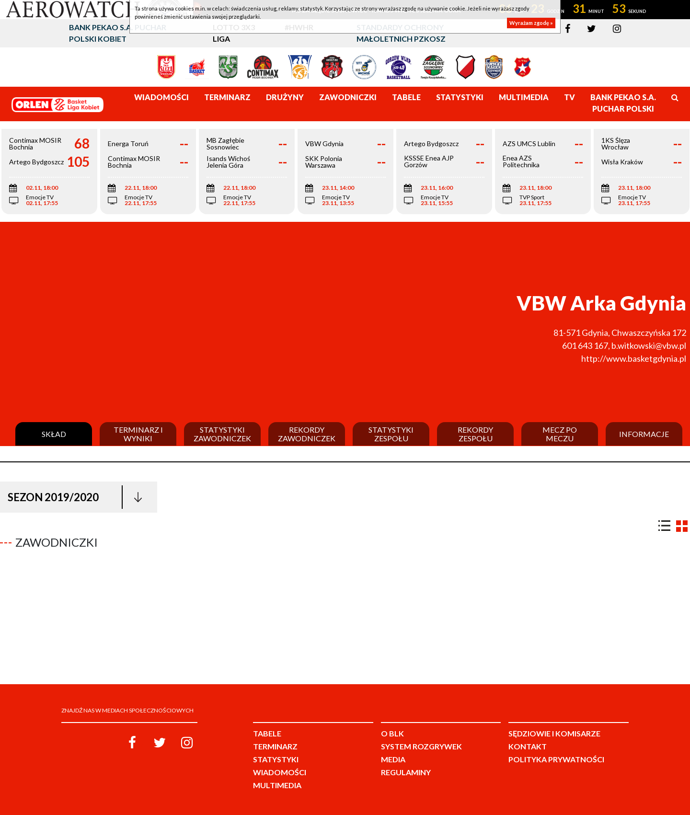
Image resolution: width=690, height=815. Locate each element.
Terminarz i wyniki (138, 433)
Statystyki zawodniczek (222, 433)
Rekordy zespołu (475, 433)
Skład (54, 434)
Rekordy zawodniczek (306, 433)
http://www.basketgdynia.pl (633, 358)
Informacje (644, 434)
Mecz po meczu (559, 433)
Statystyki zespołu (391, 433)
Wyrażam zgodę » (531, 23)
